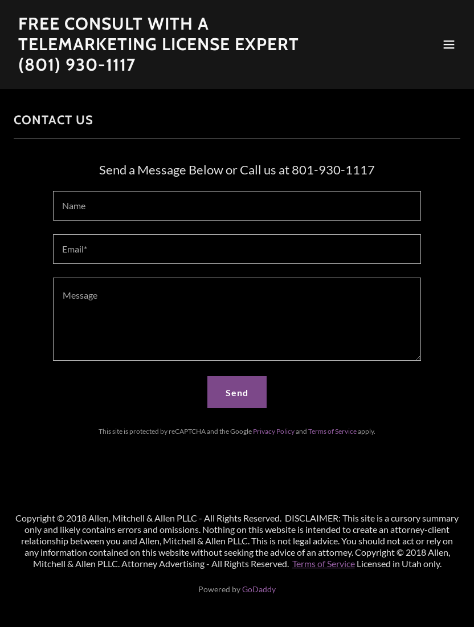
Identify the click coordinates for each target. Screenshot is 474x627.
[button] (449, 44)
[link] (170, 67)
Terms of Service (323, 563)
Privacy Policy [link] (274, 431)
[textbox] (236, 206)
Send (237, 392)
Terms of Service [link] (332, 431)
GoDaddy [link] (259, 589)
